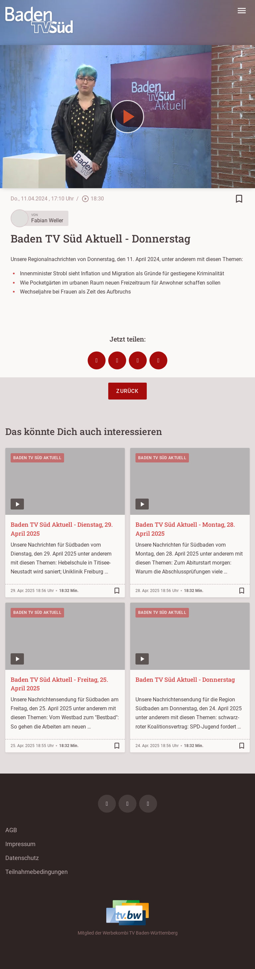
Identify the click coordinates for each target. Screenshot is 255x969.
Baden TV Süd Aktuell (37, 458)
